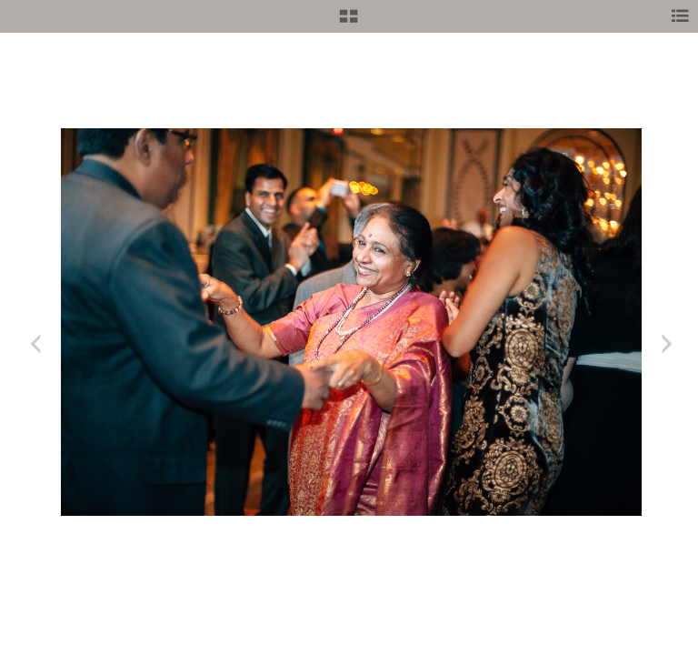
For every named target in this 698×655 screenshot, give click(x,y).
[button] (348, 22)
